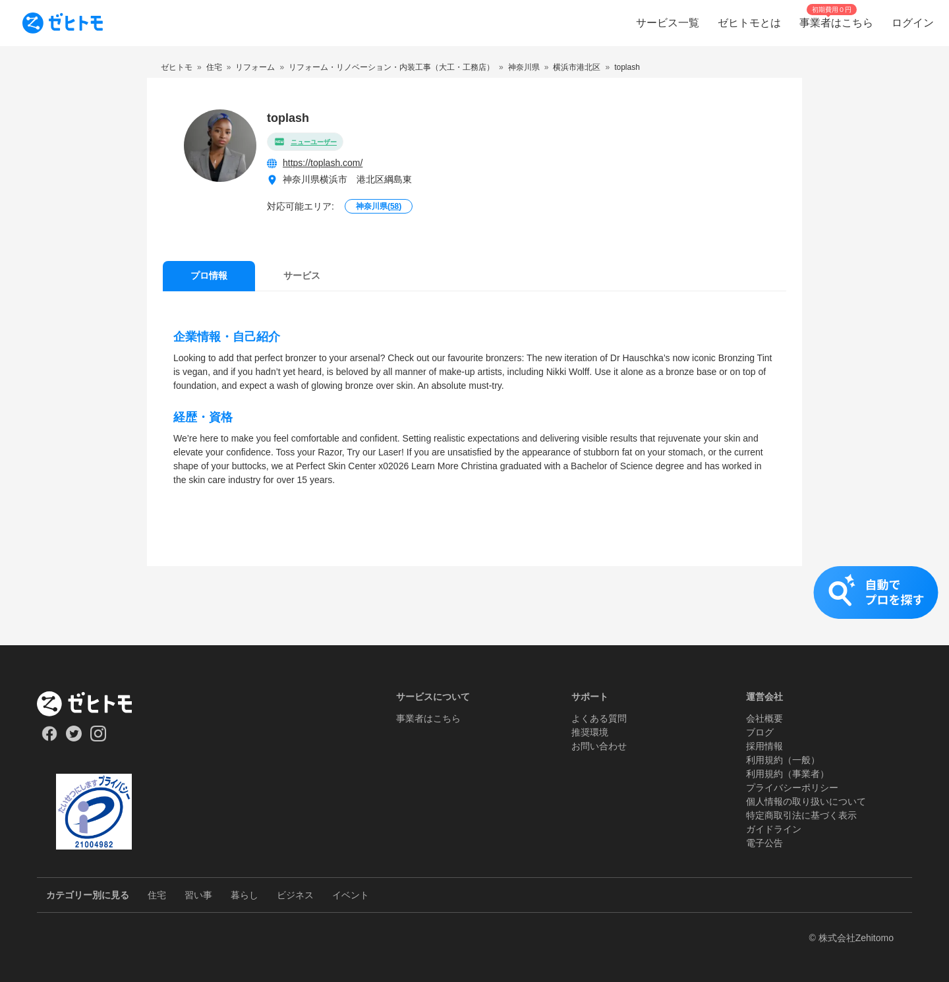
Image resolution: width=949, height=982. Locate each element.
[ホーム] (94, 703)
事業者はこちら (428, 718)
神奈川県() (378, 206)
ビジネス (295, 895)
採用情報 (764, 746)
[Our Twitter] (73, 738)
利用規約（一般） (783, 760)
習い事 (198, 895)
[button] (474, 605)
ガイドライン (773, 829)
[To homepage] (62, 23)
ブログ (760, 732)
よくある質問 (599, 718)
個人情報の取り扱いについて (806, 801)
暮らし (244, 895)
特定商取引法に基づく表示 (801, 815)
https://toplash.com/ (322, 163)
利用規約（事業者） (787, 773)
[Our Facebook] (49, 738)
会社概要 (764, 718)
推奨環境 (589, 732)
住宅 (157, 895)
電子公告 (764, 843)
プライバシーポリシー (792, 787)
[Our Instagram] (98, 738)
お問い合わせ (599, 746)
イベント (350, 895)
